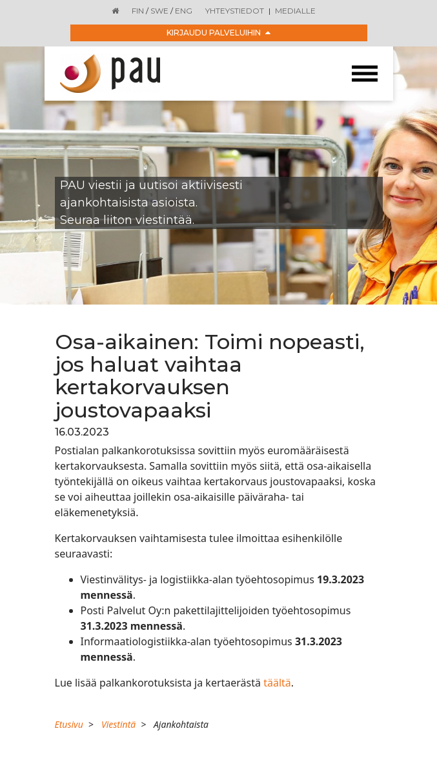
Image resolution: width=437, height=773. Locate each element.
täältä (277, 683)
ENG (183, 10)
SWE (159, 10)
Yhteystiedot (234, 10)
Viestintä (118, 724)
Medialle (295, 10)
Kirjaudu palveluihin (218, 32)
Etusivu (69, 724)
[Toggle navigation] (365, 74)
